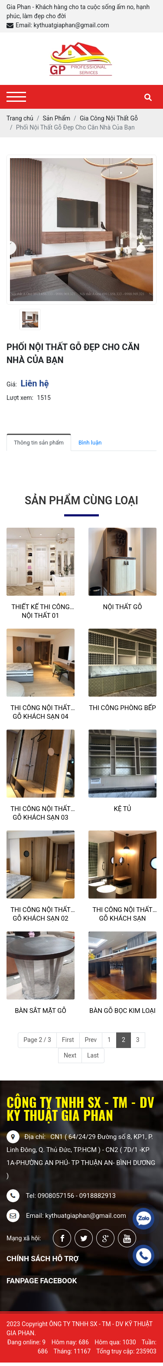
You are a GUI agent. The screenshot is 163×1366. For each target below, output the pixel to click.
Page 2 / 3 (37, 1039)
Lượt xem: (20, 397)
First (68, 1039)
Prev (91, 1039)
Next (70, 1055)
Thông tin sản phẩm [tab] (39, 442)
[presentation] (12, 319)
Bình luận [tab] (89, 442)
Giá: (12, 384)
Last (93, 1055)
